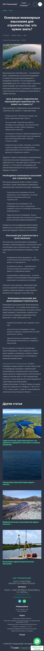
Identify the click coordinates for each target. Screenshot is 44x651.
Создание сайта (26, 648)
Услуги (22, 615)
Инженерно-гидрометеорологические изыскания (22, 629)
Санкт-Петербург (24, 4)
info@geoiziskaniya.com (22, 597)
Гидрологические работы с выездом (22, 631)
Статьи (22, 635)
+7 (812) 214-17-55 (22, 595)
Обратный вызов (35, 4)
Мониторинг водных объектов (22, 618)
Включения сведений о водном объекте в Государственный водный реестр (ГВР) (22, 621)
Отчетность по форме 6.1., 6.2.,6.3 (22, 626)
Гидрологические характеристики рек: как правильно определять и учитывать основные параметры (21, 443)
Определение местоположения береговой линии (22, 624)
